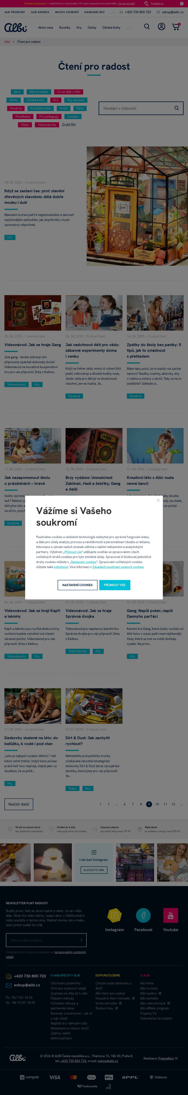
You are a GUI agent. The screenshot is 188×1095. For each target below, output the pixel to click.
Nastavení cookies (83, 562)
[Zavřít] (158, 500)
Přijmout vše (73, 552)
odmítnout (61, 567)
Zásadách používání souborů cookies (118, 567)
